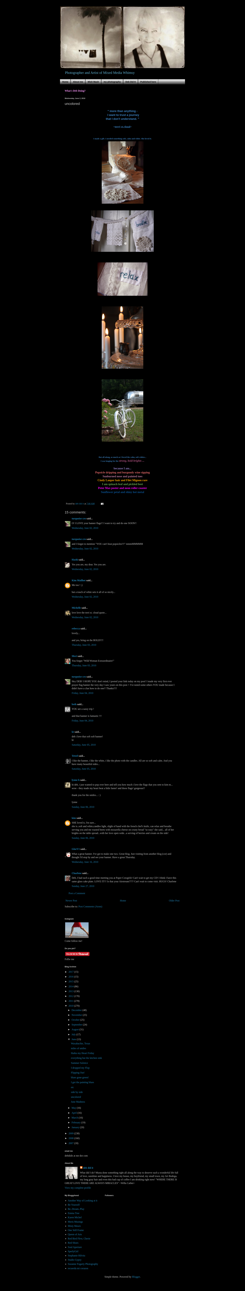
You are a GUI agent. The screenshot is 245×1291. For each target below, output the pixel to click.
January (76, 1127)
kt (73, 732)
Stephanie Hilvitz (76, 1255)
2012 (71, 996)
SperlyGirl (73, 1251)
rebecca (76, 628)
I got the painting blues (82, 1082)
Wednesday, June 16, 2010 (85, 862)
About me (78, 82)
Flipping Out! (78, 1072)
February (76, 1122)
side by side (77, 1092)
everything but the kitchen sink (86, 1058)
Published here (148, 82)
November (77, 1015)
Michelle (76, 607)
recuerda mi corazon (78, 1268)
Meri (74, 656)
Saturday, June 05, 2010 (84, 744)
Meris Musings (75, 1221)
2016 (71, 976)
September (77, 1024)
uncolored (76, 1097)
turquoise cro (79, 518)
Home (65, 82)
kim (74, 818)
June (74, 1039)
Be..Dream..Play (76, 1209)
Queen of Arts (75, 1234)
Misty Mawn (74, 1226)
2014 (71, 986)
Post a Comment (77, 893)
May (74, 1108)
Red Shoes (73, 1242)
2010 (71, 1005)
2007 (71, 1143)
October (76, 1019)
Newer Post (71, 900)
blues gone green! (80, 1077)
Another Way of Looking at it (82, 1200)
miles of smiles (78, 1048)
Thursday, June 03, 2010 (84, 645)
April (75, 1112)
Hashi (75, 559)
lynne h (76, 780)
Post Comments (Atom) (90, 906)
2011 (71, 1001)
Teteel (75, 755)
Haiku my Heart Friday (82, 1053)
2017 (71, 971)
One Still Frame (76, 1230)
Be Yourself (74, 1204)
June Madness (78, 1101)
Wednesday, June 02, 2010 (85, 528)
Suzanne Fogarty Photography (83, 1264)
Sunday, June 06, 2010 (83, 807)
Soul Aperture (75, 1247)
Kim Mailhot (78, 580)
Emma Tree (73, 1213)
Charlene (77, 873)
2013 (71, 991)
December (77, 1010)
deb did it (88, 1167)
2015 (71, 981)
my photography (112, 82)
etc (72, 1087)
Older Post (174, 900)
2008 (71, 1138)
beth (74, 704)
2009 (71, 1133)
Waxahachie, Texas (80, 1043)
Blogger (136, 1276)
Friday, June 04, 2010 (82, 693)
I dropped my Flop (80, 1067)
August (75, 1029)
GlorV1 (76, 849)
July (74, 1034)
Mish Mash (93, 82)
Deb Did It (130, 82)
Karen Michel (75, 1217)
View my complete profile (78, 1187)
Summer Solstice (79, 1063)
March (75, 1117)
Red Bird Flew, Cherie (79, 1238)
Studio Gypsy (75, 1259)
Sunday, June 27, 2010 (83, 886)
